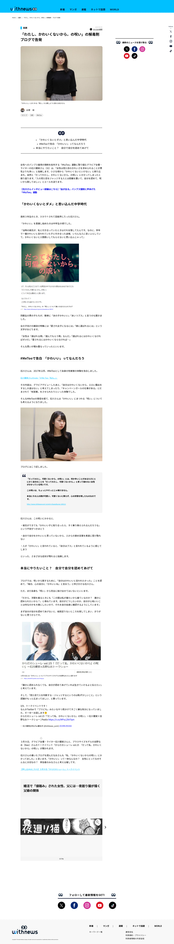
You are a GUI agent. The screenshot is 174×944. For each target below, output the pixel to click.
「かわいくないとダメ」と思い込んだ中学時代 (62, 139)
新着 (62, 9)
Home (14, 18)
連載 (83, 9)
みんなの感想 (96, 29)
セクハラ (24, 115)
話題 (19, 18)
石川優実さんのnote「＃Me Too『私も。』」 (39, 378)
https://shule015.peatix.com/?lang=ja (34, 678)
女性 (31, 115)
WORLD (114, 9)
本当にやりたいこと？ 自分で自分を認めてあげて (62, 147)
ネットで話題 (98, 9)
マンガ (73, 9)
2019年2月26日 (65, 726)
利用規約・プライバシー (136, 935)
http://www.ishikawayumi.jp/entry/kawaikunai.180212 (38, 309)
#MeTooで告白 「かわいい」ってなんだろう (62, 143)
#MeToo (39, 115)
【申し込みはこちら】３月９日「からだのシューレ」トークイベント (50, 769)
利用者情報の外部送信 (135, 938)
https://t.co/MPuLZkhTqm (61, 719)
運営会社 (129, 932)
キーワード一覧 (95, 932)
